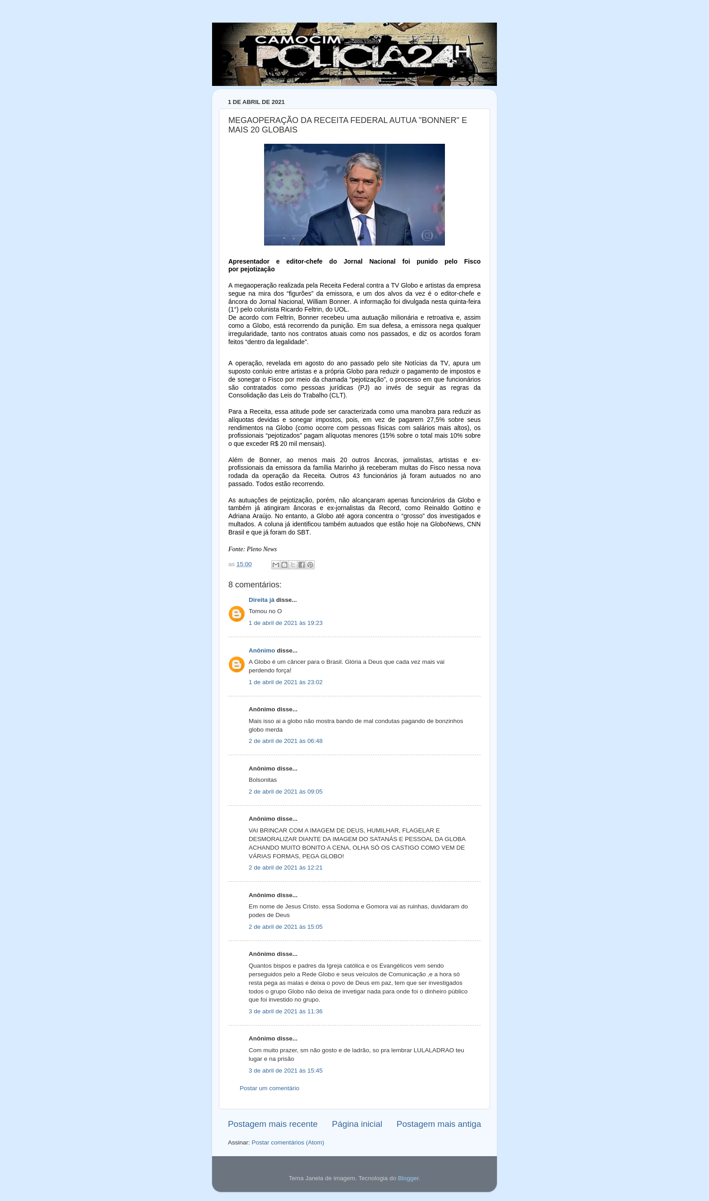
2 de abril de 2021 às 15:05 (286, 926)
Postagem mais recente (272, 1124)
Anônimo (262, 650)
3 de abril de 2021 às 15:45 (286, 1070)
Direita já (261, 599)
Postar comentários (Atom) (288, 1142)
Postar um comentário (269, 1088)
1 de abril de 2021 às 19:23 (286, 622)
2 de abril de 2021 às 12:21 (286, 867)
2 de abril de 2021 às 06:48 (286, 741)
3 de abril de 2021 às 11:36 (286, 1011)
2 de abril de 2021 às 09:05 (286, 791)
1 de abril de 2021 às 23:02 (286, 682)
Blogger (408, 1178)
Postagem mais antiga (439, 1124)
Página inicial (357, 1124)
